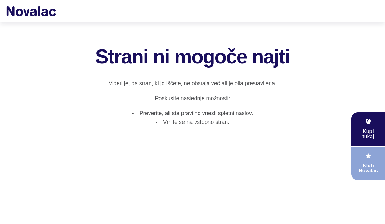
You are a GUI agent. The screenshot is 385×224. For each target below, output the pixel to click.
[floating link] (368, 129)
